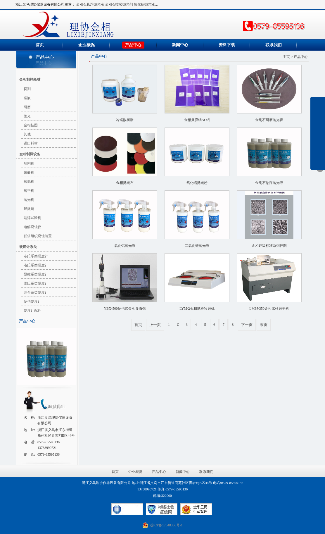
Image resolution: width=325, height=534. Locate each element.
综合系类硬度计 (36, 292)
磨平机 (29, 191)
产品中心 (133, 45)
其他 (27, 134)
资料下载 (227, 45)
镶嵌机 (29, 172)
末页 (263, 325)
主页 (286, 57)
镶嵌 (27, 98)
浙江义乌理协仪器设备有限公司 (104, 24)
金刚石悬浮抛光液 (90, 4)
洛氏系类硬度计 (36, 265)
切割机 (29, 163)
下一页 (247, 325)
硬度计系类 (28, 247)
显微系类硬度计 (36, 274)
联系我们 (273, 45)
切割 (27, 89)
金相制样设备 (29, 154)
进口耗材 (31, 143)
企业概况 (86, 45)
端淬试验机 (32, 218)
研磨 (27, 107)
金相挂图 (31, 125)
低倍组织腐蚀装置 (38, 236)
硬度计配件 (32, 311)
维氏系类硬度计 (36, 283)
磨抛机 (29, 182)
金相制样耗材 (29, 79)
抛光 (27, 116)
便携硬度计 (32, 301)
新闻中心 (180, 45)
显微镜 (29, 209)
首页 (40, 45)
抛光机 (29, 200)
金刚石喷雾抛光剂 (119, 4)
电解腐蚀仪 (32, 227)
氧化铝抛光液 (144, 4)
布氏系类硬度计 (36, 256)
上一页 (155, 325)
